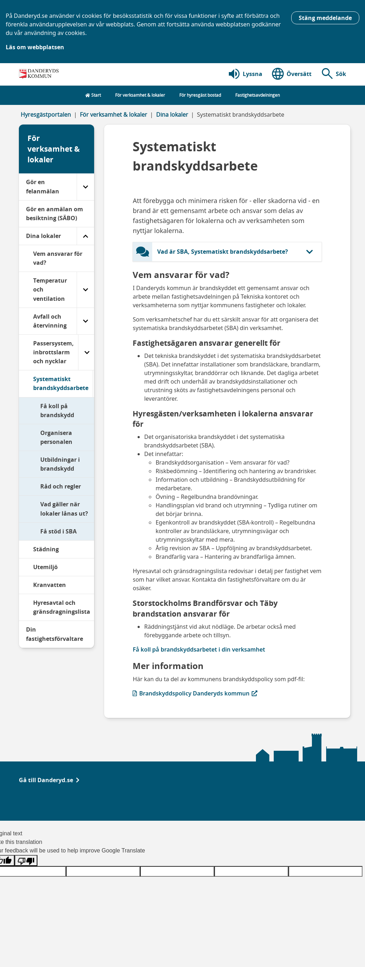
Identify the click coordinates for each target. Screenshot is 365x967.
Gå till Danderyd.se (49, 780)
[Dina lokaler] (85, 236)
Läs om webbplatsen (35, 47)
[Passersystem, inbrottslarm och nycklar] (87, 352)
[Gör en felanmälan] (85, 186)
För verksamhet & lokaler (113, 114)
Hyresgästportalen (46, 114)
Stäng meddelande (325, 18)
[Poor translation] (26, 860)
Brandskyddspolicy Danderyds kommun (195, 693)
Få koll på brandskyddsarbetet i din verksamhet (199, 649)
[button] (333, 74)
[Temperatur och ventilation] (85, 289)
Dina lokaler (172, 114)
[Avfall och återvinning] (85, 321)
